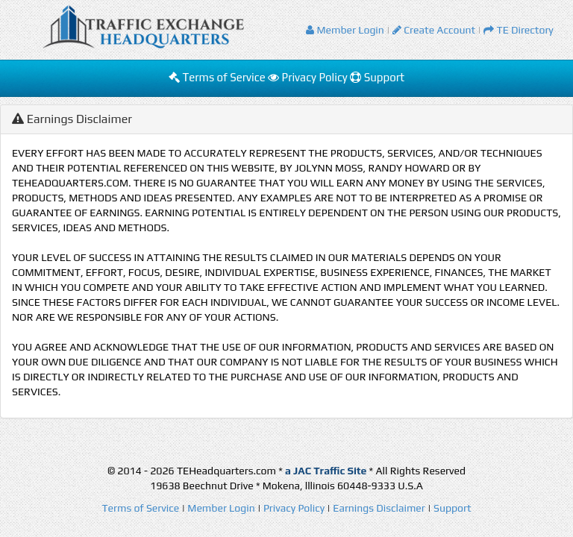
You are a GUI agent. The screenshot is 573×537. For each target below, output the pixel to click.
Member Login (345, 30)
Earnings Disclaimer (379, 508)
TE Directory (518, 30)
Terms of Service (218, 77)
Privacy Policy (309, 77)
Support (377, 77)
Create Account (433, 30)
